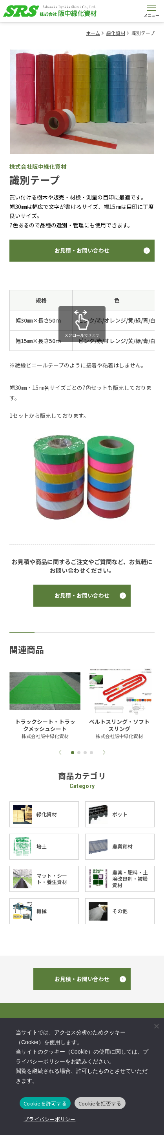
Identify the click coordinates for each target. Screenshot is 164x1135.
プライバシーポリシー (50, 1119)
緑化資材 (115, 33)
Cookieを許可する (45, 1103)
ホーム (93, 33)
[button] (60, 752)
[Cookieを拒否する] (156, 1026)
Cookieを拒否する (100, 1103)
